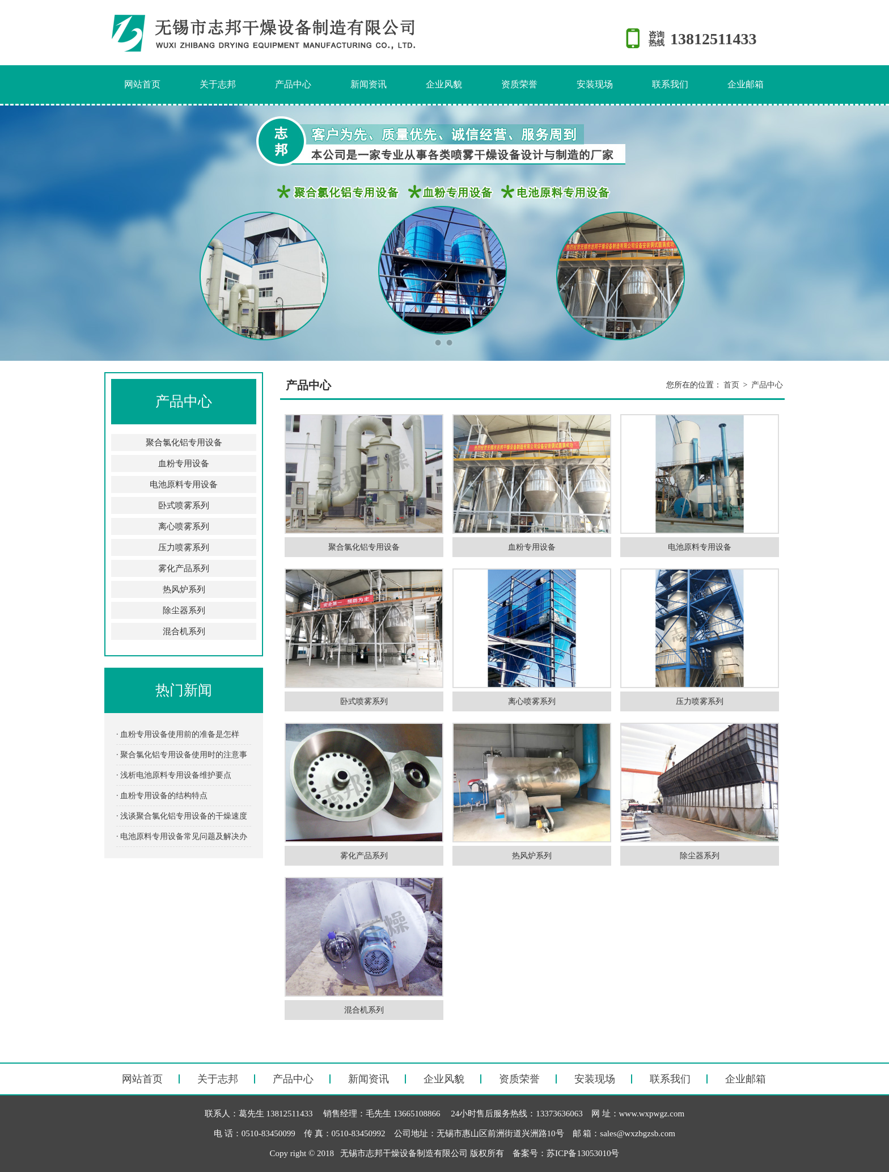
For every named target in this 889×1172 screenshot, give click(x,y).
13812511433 (713, 39)
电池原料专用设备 (184, 484)
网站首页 (142, 84)
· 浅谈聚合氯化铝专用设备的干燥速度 (181, 816)
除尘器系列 (184, 610)
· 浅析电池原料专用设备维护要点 (173, 775)
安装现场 (595, 84)
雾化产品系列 (183, 568)
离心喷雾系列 (183, 526)
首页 (731, 385)
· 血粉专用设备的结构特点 (162, 795)
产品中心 (293, 84)
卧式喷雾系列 (183, 505)
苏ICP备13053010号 (583, 1153)
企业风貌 (444, 84)
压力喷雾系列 (183, 547)
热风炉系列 (184, 589)
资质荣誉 (519, 84)
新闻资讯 (368, 84)
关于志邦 (218, 84)
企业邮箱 (745, 84)
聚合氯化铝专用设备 (184, 442)
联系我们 (670, 84)
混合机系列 (184, 631)
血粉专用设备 (183, 463)
